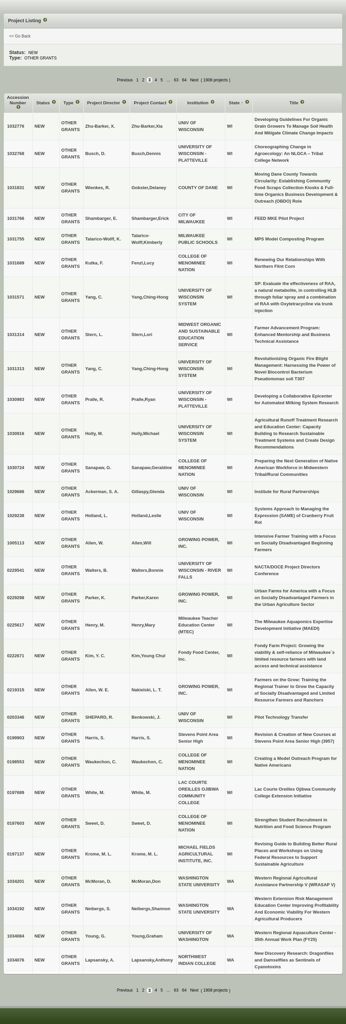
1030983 (15, 399)
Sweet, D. (141, 823)
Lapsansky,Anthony (152, 960)
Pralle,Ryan (143, 399)
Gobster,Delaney (148, 187)
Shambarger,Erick (150, 218)
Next (194, 80)
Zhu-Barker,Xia (147, 126)
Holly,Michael (145, 433)
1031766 (15, 218)
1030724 (15, 467)
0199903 (15, 737)
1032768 (15, 153)
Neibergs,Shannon (150, 908)
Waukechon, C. (147, 761)
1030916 (15, 433)
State (235, 102)
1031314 (15, 334)
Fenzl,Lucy (142, 262)
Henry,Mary (143, 625)
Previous (125, 80)
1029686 (15, 491)
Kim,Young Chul (148, 655)
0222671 (15, 655)
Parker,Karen (144, 597)
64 (184, 80)
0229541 (15, 570)
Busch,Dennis (146, 153)
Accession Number (18, 100)
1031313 (15, 368)
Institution (198, 102)
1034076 (15, 960)
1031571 (15, 297)
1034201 (15, 881)
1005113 (15, 542)
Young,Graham (147, 936)
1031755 (15, 238)
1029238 (15, 515)
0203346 (15, 717)
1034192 (15, 908)
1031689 (15, 262)
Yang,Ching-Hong (149, 297)
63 (176, 80)
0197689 (15, 792)
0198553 (15, 761)
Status (43, 102)
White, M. (141, 792)
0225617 (15, 625)
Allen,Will (141, 542)
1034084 (15, 936)
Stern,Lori (141, 334)
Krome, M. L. (144, 853)
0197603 (15, 823)
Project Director (104, 102)
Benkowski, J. (145, 717)
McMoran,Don (145, 881)
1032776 (15, 126)
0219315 (15, 689)
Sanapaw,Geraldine (151, 467)
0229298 (15, 597)
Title (294, 102)
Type (69, 102)
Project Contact (151, 102)
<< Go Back (19, 36)
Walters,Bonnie (147, 570)
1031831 (15, 187)
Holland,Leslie (146, 515)
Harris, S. (141, 737)
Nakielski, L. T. (146, 689)
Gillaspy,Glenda (147, 491)
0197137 (15, 853)
